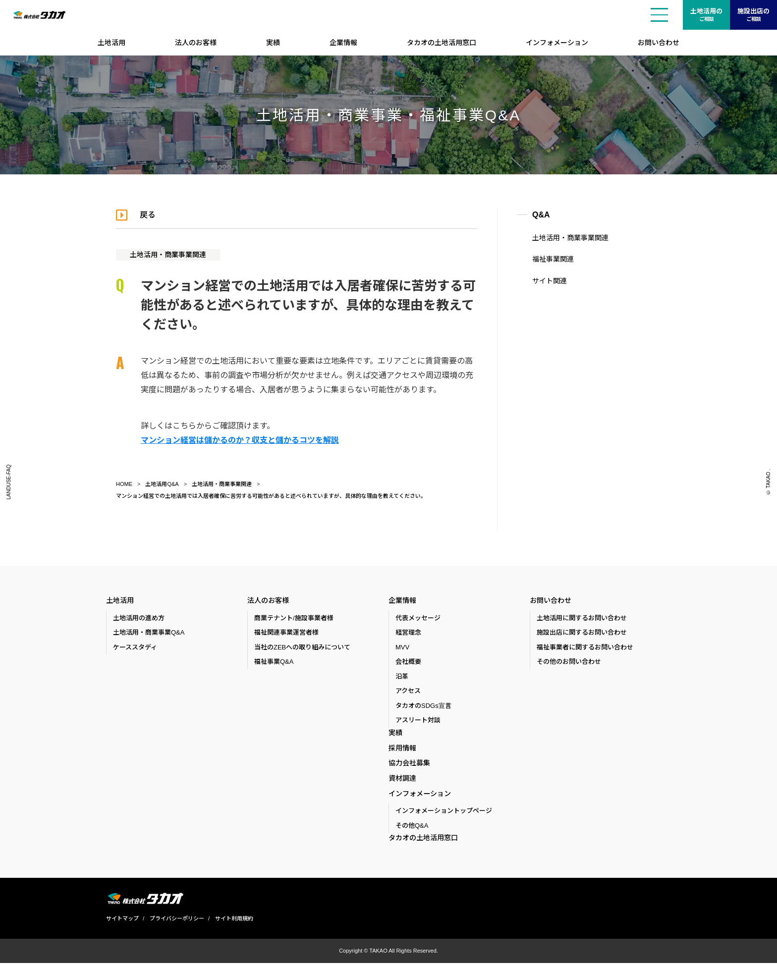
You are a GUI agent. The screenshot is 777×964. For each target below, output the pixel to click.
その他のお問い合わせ (569, 662)
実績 (273, 43)
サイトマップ (122, 919)
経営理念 (408, 633)
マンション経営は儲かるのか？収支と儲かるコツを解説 (240, 440)
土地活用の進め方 (139, 618)
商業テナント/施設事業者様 (293, 618)
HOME (124, 484)
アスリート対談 (418, 720)
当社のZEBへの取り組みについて (302, 647)
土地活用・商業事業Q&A (148, 633)
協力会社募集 (409, 763)
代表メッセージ (418, 618)
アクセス (408, 691)
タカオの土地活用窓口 (441, 43)
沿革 (401, 676)
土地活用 (111, 43)
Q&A (541, 215)
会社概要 (408, 662)
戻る (148, 215)
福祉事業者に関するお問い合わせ (585, 647)
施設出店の (753, 15)
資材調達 (402, 779)
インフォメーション (557, 43)
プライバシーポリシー (177, 919)
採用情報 (402, 748)
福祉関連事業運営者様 (286, 633)
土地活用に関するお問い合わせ (582, 618)
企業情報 (343, 43)
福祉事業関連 (553, 259)
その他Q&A (411, 826)
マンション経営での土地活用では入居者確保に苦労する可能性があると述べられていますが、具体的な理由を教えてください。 (271, 496)
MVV (402, 647)
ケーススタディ (135, 647)
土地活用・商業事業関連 (168, 255)
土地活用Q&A (161, 484)
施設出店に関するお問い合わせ (582, 633)
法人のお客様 (196, 43)
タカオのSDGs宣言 (423, 705)
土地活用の (706, 15)
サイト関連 (549, 281)
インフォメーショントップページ (443, 811)
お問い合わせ (658, 43)
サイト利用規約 (234, 919)
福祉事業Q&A (273, 662)
